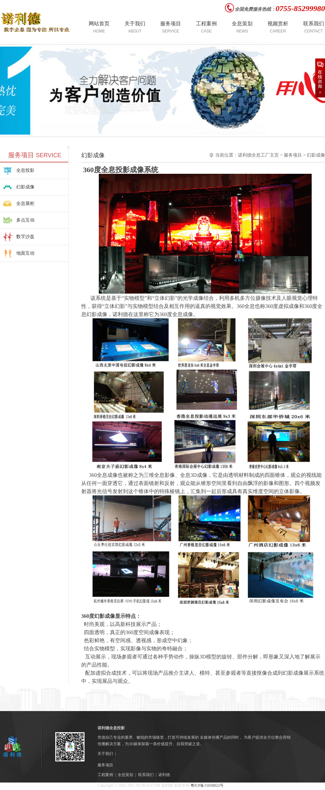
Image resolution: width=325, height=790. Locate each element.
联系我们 (146, 774)
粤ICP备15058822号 (206, 785)
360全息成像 (103, 475)
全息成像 (182, 314)
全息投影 (25, 170)
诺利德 (164, 774)
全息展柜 (25, 203)
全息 (185, 475)
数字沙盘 (25, 236)
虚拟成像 (288, 306)
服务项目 (293, 155)
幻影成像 (25, 187)
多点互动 (25, 220)
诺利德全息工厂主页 (258, 155)
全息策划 (125, 774)
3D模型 (208, 656)
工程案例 (105, 774)
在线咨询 (320, 77)
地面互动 (25, 253)
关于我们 (105, 753)
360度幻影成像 (98, 616)
